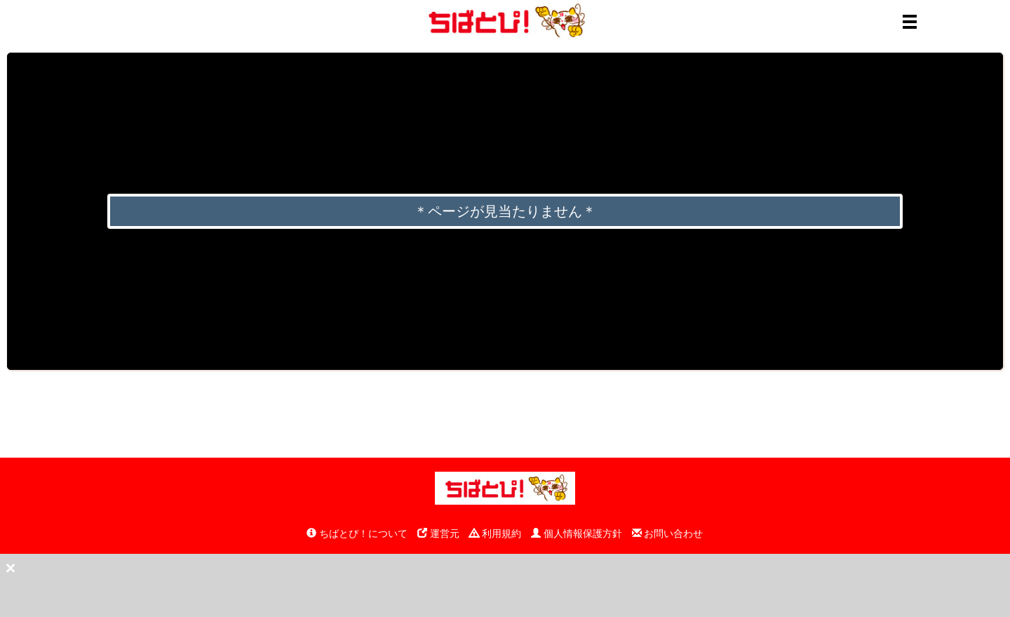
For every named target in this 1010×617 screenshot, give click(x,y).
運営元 (438, 533)
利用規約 (495, 533)
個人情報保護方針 (576, 533)
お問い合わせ (667, 533)
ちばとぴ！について (357, 533)
